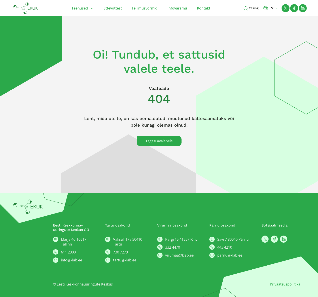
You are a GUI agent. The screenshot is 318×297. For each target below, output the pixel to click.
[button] (272, 8)
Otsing (254, 8)
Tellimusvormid (144, 8)
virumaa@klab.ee (179, 255)
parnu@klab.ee (229, 255)
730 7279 (120, 252)
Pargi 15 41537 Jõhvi (181, 239)
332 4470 (172, 247)
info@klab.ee (71, 260)
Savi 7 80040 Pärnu (233, 239)
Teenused (83, 8)
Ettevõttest (113, 8)
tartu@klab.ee (124, 260)
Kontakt (203, 8)
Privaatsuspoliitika (285, 284)
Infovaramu (177, 8)
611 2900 (68, 252)
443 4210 (224, 247)
